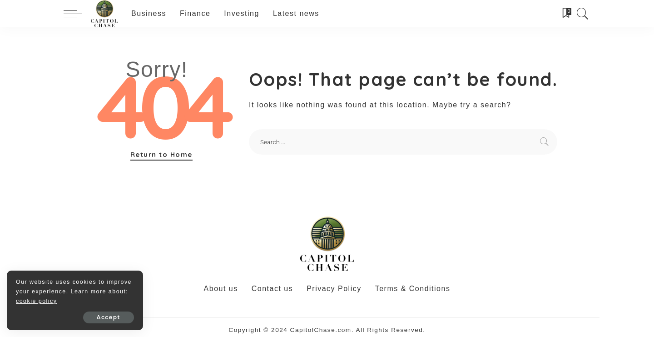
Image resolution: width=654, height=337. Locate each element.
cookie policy (36, 301)
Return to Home (161, 154)
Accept (108, 317)
